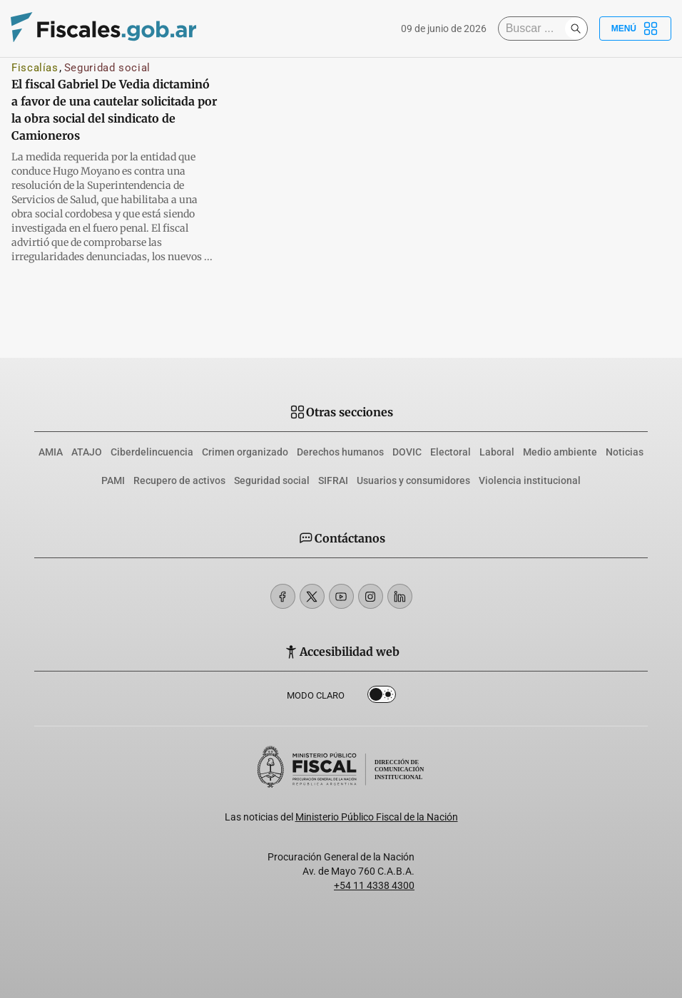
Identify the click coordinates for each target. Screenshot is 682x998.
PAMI (113, 480)
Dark (381, 697)
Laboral (496, 452)
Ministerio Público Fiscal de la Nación (376, 817)
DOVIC (407, 452)
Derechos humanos (340, 452)
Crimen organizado (245, 452)
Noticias (624, 452)
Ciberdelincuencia (152, 452)
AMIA (51, 452)
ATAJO (86, 452)
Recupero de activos (179, 480)
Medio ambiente (560, 452)
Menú (635, 28)
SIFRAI (333, 480)
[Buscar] (535, 28)
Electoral (450, 452)
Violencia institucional (530, 480)
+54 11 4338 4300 (374, 885)
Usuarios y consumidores (413, 480)
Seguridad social (107, 67)
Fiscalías (34, 67)
